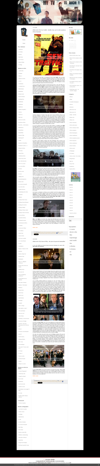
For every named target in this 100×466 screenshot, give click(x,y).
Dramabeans (21, 381)
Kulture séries (21, 181)
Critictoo (20, 54)
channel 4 (35, 233)
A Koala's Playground (22, 371)
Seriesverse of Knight (22, 321)
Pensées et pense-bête (22, 432)
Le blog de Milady (22, 207)
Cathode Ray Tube (22, 373)
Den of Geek (21, 378)
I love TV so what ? (22, 163)
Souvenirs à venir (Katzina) (23, 331)
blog (70, 462)
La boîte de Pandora (22, 422)
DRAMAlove (21, 127)
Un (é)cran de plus (22, 358)
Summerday (21, 440)
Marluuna (20, 251)
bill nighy (56, 381)
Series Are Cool (21, 313)
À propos (23, 39)
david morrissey (51, 381)
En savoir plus (67, 464)
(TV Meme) (72, 153)
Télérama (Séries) (22, 339)
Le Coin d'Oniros (22, 215)
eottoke (20, 140)
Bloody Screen (21, 94)
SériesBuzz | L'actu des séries (24, 318)
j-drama (72, 246)
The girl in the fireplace (23, 442)
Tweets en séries (21, 356)
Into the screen (21, 171)
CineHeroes (21, 106)
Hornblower (72, 166)
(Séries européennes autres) (75, 138)
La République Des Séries (23, 191)
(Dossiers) (71, 107)
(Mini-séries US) (73, 112)
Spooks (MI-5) (72, 168)
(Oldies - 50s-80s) (73, 114)
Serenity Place (21, 290)
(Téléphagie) (72, 150)
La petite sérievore (22, 189)
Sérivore (20, 328)
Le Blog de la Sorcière (23, 204)
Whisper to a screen (22, 363)
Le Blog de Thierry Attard (23, 210)
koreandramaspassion (22, 179)
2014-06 (71, 202)
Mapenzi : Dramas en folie (23, 248)
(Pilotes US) (72, 119)
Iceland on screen (22, 386)
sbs (71, 254)
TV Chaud (20, 350)
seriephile (20, 303)
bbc (71, 235)
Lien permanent (48, 232)
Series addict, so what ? (23, 308)
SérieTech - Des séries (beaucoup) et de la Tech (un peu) (24, 325)
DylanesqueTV (21, 137)
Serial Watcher (21, 297)
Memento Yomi (21, 256)
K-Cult (20, 419)
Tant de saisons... (22, 336)
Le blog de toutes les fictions (24, 212)
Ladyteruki (20, 194)
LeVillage (20, 64)
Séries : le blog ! (21, 305)
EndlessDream (21, 416)
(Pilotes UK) (72, 117)
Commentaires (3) (54, 380)
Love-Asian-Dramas (22, 240)
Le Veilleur (21, 225)
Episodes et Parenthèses (23, 143)
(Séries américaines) (73, 125)
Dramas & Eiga (21, 135)
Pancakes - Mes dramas (23, 285)
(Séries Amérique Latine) (74, 127)
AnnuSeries (21, 49)
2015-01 (71, 189)
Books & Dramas (22, 96)
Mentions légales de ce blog (42, 462)
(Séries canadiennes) (73, 135)
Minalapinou (21, 259)
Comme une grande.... (22, 109)
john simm (39, 233)
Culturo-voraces (21, 411)
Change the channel (22, 376)
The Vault (20, 393)
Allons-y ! (20, 75)
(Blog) (71, 99)
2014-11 (71, 195)
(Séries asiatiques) (73, 130)
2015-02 (71, 187)
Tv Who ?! (20, 353)
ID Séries (20, 168)
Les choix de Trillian (22, 228)
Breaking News (21, 99)
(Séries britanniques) (73, 132)
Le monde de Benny (22, 217)
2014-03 (71, 210)
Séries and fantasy (22, 310)
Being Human (72, 158)
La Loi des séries (22, 186)
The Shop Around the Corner (24, 445)
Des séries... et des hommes (23, 124)
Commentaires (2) (54, 232)
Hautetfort (53, 459)
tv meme (72, 229)
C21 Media (21, 51)
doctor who (73, 232)
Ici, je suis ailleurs (22, 166)
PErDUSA (20, 287)
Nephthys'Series (21, 269)
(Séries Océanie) (73, 145)
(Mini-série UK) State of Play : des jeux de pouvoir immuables (49, 241)
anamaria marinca (53, 233)
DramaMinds (21, 132)
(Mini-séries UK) (73, 109)
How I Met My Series (22, 161)
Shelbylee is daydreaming (23, 434)
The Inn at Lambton (22, 403)
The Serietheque (21, 344)
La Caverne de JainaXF (23, 184)
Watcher (20, 361)
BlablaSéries (21, 91)
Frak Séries (21, 150)
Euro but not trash (22, 384)
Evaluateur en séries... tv (23, 145)
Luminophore (21, 246)
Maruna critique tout (22, 253)
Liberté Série (21, 233)
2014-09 (71, 200)
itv (70, 252)
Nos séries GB (21, 272)
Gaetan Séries (21, 153)
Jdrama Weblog (21, 62)
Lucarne (20, 243)
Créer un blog (47, 459)
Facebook (58, 233)
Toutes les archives (73, 213)
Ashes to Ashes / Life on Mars (75, 156)
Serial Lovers (21, 295)
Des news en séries (22, 119)
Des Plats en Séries (22, 122)
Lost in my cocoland (22, 238)
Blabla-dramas (21, 88)
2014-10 (71, 197)
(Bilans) (71, 96)
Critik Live (20, 114)
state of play (61, 380)
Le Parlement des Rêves (23, 222)
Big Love (71, 161)
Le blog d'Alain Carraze (23, 199)
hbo (71, 243)
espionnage (73, 238)
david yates (43, 233)
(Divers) (71, 104)
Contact (24, 43)
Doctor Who (72, 163)
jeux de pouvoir (36, 381)
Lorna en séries (21, 235)
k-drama (73, 249)
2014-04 (71, 207)
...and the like (21, 70)
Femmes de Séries (22, 148)
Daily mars (20, 117)
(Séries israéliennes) (73, 143)
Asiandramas (21, 83)
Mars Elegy (21, 427)
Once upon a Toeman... (23, 282)
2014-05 (71, 205)
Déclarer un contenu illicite (33, 462)
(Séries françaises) (73, 140)
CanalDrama (21, 101)
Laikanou (20, 197)
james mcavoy (46, 381)
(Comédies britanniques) (74, 101)
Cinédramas (21, 104)
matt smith (73, 240)
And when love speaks (23, 409)
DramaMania (21, 130)
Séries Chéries (21, 315)
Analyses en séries (22, 78)
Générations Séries (22, 155)
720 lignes (20, 73)
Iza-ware (20, 173)
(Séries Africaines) (73, 122)
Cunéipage (20, 414)
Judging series (21, 176)
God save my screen (22, 158)
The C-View (21, 341)
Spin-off (20, 334)
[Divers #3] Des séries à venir (75, 55)
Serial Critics (21, 292)
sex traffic (61, 232)
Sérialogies (21, 300)
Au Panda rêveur (22, 86)
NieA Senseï (21, 429)
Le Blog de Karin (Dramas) (23, 202)
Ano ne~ (20, 81)
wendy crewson (47, 233)
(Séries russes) (72, 148)
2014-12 (71, 192)
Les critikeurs (21, 230)
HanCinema (21, 57)
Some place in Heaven (23, 437)
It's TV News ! (21, 59)
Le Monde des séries (22, 220)
